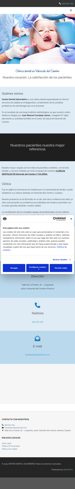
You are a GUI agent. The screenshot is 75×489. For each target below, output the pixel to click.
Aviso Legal (6, 446)
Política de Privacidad (11, 449)
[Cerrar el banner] (71, 219)
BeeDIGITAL (68, 473)
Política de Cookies (9, 452)
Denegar (14, 268)
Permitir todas (61, 268)
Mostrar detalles (60, 260)
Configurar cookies (37, 268)
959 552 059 (67, 3)
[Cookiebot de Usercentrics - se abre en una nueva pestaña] (55, 219)
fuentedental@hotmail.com (37, 355)
